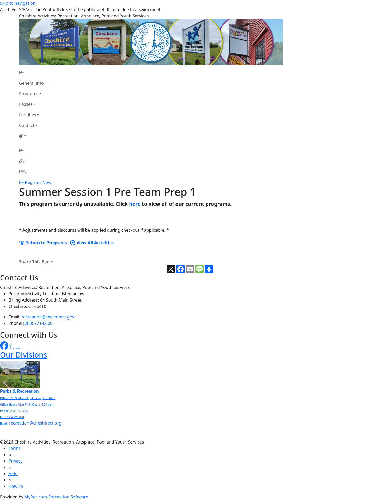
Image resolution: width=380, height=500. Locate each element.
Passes (25, 104)
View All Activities (92, 243)
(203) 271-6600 (38, 323)
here (135, 203)
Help (13, 474)
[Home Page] (33, 72)
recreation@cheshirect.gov (48, 317)
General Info (31, 83)
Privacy (15, 461)
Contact (26, 125)
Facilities (27, 115)
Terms (14, 448)
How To (15, 486)
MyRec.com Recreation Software (56, 497)
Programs (28, 94)
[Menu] (22, 171)
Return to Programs (43, 243)
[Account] (33, 136)
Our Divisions (23, 355)
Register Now (38, 182)
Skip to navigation (17, 3)
